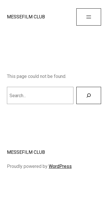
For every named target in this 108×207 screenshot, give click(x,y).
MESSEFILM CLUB (26, 17)
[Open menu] (88, 17)
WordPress (60, 166)
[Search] (88, 95)
